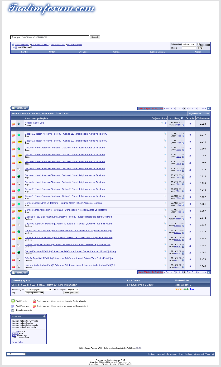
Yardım (52, 52)
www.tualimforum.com (167, 354)
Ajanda (116, 52)
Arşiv (181, 354)
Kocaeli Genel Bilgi (34, 122)
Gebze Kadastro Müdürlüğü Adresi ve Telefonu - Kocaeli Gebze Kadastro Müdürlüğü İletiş (70, 251)
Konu (27, 118)
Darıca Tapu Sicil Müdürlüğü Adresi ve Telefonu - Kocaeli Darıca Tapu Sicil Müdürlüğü (68, 230)
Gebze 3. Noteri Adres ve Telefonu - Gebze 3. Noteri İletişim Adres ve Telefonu (65, 182)
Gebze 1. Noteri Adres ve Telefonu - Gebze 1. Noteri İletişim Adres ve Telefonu (65, 196)
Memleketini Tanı (58, 45)
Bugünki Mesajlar (157, 52)
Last (203, 108)
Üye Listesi (84, 52)
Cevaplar (190, 118)
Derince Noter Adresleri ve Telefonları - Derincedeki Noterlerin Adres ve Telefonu (66, 210)
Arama (198, 52)
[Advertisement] (110, 25)
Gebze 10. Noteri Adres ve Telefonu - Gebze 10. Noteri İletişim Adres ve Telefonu (66, 140)
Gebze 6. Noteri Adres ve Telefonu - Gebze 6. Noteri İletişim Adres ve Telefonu (65, 161)
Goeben (28, 219)
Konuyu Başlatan (40, 118)
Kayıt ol (24, 52)
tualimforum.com (22, 45)
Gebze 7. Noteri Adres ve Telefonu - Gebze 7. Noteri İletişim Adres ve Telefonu (65, 154)
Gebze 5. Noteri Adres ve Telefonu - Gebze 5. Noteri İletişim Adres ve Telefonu (65, 168)
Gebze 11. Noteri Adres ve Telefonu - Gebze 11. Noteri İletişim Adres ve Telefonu (66, 134)
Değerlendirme (159, 118)
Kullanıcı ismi (176, 44)
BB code (15, 331)
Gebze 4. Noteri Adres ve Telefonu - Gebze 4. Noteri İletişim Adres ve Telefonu (65, 175)
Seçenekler (194, 113)
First (167, 108)
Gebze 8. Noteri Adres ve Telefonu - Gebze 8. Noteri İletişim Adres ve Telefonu (65, 147)
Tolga (27, 136)
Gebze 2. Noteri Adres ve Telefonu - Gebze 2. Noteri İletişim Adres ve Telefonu (65, 189)
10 (196, 108)
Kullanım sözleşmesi (194, 354)
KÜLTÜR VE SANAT (40, 45)
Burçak (28, 125)
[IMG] (14, 336)
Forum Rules (17, 342)
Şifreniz (174, 48)
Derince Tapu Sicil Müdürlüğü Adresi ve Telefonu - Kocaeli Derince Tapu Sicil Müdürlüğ (69, 237)
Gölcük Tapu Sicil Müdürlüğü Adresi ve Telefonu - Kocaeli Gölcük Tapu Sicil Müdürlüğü (69, 258)
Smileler (15, 333)
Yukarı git (209, 354)
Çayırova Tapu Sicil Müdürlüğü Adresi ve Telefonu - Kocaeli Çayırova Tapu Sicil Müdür (68, 223)
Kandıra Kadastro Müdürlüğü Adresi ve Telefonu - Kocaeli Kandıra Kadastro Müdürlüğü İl (70, 265)
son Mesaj (175, 118)
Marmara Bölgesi (74, 45)
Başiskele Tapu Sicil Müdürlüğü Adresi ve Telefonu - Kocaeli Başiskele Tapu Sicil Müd (68, 216)
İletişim (151, 354)
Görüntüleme (203, 118)
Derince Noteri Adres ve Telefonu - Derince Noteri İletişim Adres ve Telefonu (63, 203)
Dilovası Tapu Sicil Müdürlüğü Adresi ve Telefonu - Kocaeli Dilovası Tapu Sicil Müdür (67, 244)
